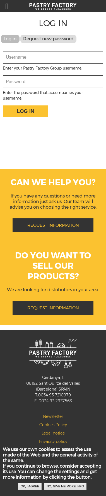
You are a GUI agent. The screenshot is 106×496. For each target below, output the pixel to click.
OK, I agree (30, 489)
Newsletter (53, 416)
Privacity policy (53, 441)
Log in (12, 38)
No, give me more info (65, 489)
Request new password (48, 38)
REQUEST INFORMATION (53, 225)
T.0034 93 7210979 (53, 395)
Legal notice (53, 433)
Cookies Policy (53, 424)
